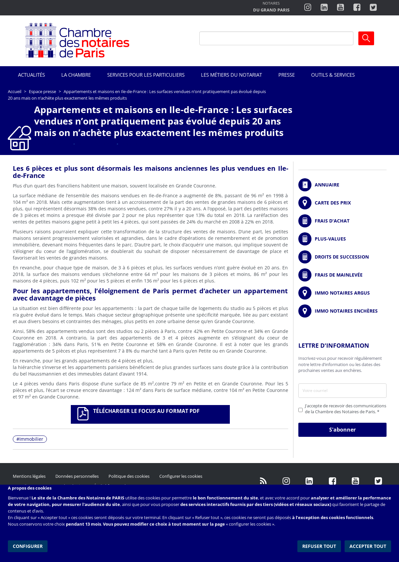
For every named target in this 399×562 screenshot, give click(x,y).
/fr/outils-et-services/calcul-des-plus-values (342, 238)
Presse (286, 74)
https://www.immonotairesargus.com (342, 293)
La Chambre (76, 74)
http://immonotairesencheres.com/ (342, 311)
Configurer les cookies (180, 476)
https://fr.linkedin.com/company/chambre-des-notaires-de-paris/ (309, 481)
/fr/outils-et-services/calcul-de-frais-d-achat (342, 220)
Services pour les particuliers (146, 74)
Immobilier (31, 439)
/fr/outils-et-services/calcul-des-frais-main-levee (342, 274)
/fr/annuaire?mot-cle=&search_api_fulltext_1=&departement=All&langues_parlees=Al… (342, 184)
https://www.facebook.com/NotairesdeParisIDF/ (332, 481)
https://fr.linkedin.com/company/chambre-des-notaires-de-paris (324, 7)
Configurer (28, 545)
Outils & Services (333, 74)
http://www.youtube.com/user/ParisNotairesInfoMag (340, 7)
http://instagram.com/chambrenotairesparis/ (307, 7)
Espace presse (42, 91)
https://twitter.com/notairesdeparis (373, 7)
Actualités (31, 74)
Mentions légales (29, 476)
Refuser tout (320, 545)
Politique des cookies (129, 476)
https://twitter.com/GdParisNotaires (378, 481)
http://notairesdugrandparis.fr (271, 7)
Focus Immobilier (52, 143)
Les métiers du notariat (231, 74)
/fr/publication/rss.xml (263, 481)
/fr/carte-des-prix (342, 202)
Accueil (14, 91)
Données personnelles (77, 476)
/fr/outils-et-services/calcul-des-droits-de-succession (342, 256)
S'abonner (342, 429)
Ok (366, 38)
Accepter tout (368, 545)
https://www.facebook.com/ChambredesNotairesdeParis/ (356, 7)
